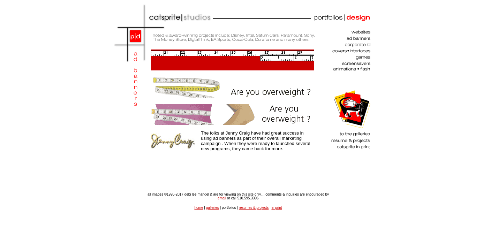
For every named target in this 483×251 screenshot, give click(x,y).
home (198, 208)
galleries (212, 208)
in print (277, 208)
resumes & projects (254, 208)
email (222, 198)
